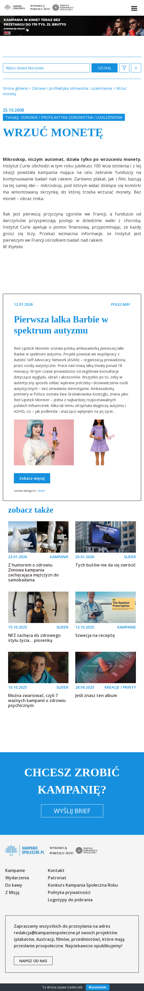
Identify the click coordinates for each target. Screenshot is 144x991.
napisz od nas (33, 960)
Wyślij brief (72, 810)
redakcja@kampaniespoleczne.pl (47, 933)
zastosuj (104, 67)
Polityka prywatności (69, 892)
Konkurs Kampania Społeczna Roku (83, 885)
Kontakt (56, 870)
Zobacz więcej (32, 478)
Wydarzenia (17, 878)
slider (41, 490)
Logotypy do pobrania (70, 900)
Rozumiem (97, 987)
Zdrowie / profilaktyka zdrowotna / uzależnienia (71, 117)
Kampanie (15, 870)
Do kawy (13, 885)
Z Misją (12, 892)
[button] (133, 7)
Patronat (57, 878)
